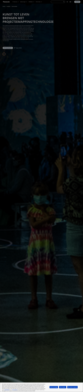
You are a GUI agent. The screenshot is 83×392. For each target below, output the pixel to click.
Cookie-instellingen (53, 387)
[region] (41, 387)
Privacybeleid (14, 389)
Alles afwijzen (62, 387)
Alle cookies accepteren (72, 387)
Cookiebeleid (6, 389)
